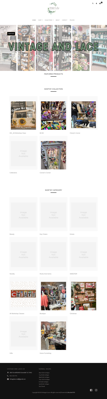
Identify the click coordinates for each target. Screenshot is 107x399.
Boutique (43, 313)
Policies (72, 20)
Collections (48, 20)
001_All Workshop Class (18, 133)
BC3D (42, 133)
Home (34, 20)
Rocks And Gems (45, 274)
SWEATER (73, 274)
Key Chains (43, 234)
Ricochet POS (71, 392)
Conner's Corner (45, 173)
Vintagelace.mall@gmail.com (18, 379)
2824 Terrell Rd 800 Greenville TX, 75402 (21, 373)
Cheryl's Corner (75, 133)
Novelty (12, 274)
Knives (72, 234)
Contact (64, 20)
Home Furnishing (45, 353)
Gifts (11, 353)
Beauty (12, 234)
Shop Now (11, 33)
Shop (39, 20)
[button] (96, 3)
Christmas (73, 313)
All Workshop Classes (17, 313)
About (58, 20)
